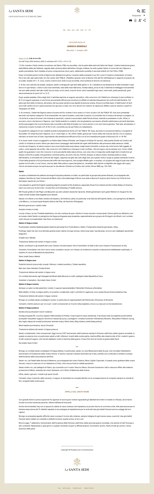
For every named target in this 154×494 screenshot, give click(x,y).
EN (69, 30)
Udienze (32, 16)
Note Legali (67, 488)
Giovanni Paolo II (18, 16)
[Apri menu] (143, 11)
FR (77, 30)
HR (82, 30)
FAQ (59, 488)
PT (90, 30)
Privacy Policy (89, 488)
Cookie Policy (77, 488)
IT (86, 30)
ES (73, 30)
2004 (39, 16)
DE (64, 30)
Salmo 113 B (23, 58)
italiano (137, 16)
